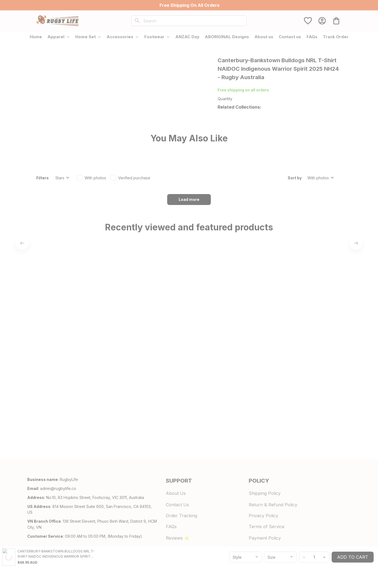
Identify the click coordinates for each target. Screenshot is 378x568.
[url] (58, 519)
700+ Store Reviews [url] (265, 90)
